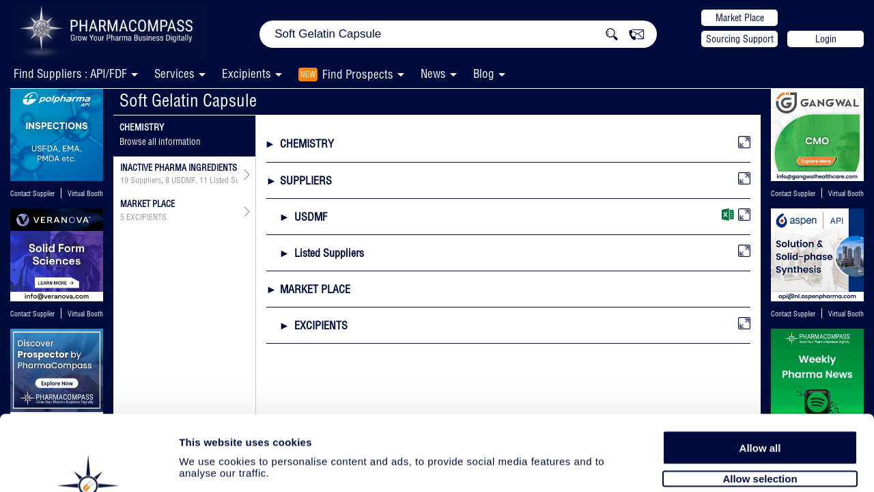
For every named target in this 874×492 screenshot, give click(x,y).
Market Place (740, 18)
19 (124, 180)
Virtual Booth (85, 193)
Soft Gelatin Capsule (188, 100)
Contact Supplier (32, 193)
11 (203, 180)
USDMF (183, 180)
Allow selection (759, 408)
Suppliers (145, 180)
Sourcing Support (740, 39)
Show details (716, 466)
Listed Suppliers (236, 180)
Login (825, 39)
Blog (483, 73)
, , (179, 180)
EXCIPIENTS (146, 217)
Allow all (760, 377)
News (433, 73)
